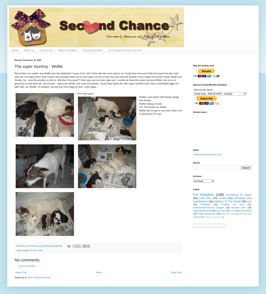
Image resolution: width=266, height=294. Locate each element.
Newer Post (21, 272)
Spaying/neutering (202, 210)
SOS (249, 201)
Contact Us (46, 50)
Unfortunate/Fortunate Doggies (208, 207)
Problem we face (232, 204)
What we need (228, 214)
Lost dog (220, 210)
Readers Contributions (212, 217)
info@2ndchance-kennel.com (207, 154)
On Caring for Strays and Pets (125, 50)
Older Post (176, 272)
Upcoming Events (93, 50)
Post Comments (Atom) (39, 277)
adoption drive (238, 207)
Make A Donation (67, 50)
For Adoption (203, 194)
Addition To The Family (33, 250)
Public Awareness (207, 214)
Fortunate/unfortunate (240, 210)
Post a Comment (27, 266)
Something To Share (238, 194)
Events (223, 198)
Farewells (205, 204)
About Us (29, 50)
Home (15, 50)
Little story (205, 198)
